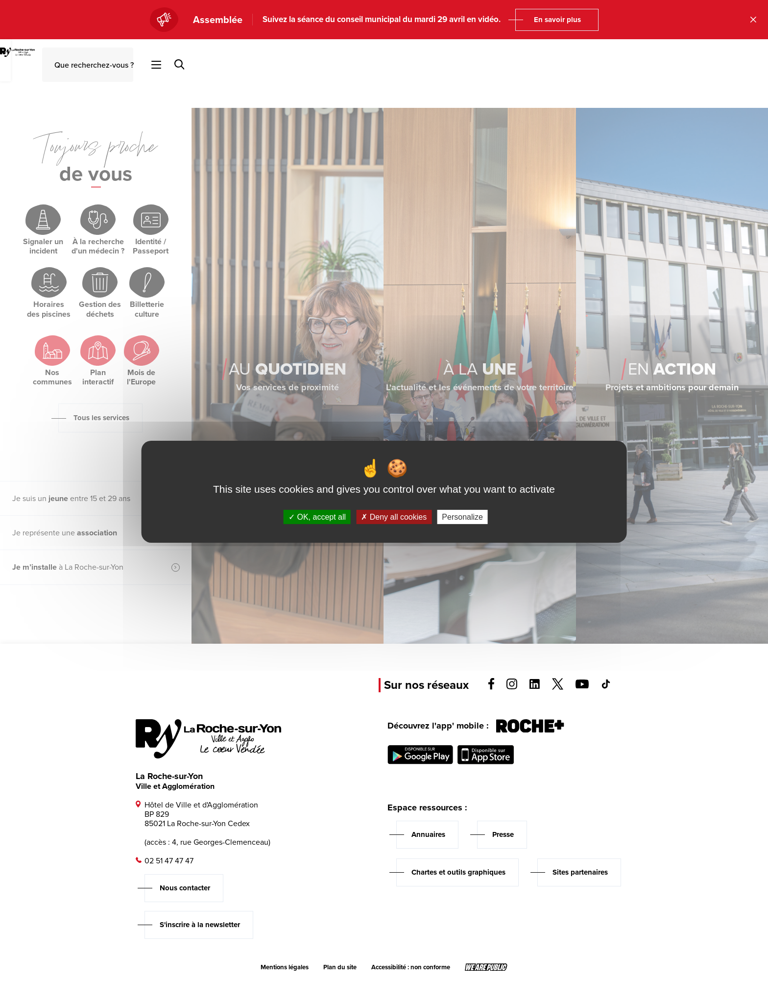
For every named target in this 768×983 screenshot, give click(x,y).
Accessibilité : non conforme (410, 967)
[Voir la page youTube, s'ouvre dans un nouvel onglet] (582, 685)
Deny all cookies (394, 516)
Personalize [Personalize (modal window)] (462, 516)
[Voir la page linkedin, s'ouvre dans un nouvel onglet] (534, 686)
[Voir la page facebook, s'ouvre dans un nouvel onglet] (491, 687)
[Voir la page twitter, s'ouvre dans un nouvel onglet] (557, 687)
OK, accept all (317, 516)
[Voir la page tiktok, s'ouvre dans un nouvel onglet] (606, 686)
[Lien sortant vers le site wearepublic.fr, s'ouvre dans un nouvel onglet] (486, 967)
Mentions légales (285, 967)
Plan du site (340, 967)
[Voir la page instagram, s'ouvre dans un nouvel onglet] (511, 686)
